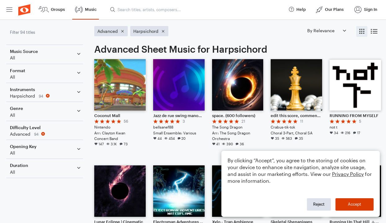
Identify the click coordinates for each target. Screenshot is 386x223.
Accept (354, 204)
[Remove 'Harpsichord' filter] (46, 95)
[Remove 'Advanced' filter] (46, 134)
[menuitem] (9, 10)
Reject (319, 204)
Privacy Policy (348, 174)
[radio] (361, 31)
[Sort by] (326, 30)
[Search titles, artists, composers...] (196, 9)
